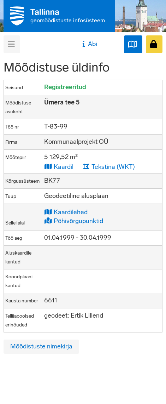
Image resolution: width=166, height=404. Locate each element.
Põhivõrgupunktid (73, 220)
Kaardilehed (66, 212)
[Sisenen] (154, 44)
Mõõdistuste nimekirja (41, 346)
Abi (88, 44)
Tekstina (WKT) (108, 166)
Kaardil (58, 166)
